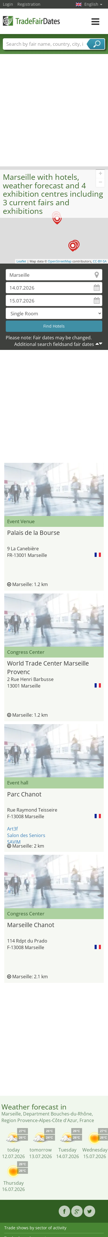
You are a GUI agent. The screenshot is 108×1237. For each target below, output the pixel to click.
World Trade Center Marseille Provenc (48, 666)
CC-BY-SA (100, 261)
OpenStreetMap (60, 261)
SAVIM (14, 842)
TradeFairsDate (31, 20)
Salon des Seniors (26, 835)
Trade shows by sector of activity (35, 1227)
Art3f (12, 829)
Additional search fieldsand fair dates (54, 344)
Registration (28, 4)
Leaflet (21, 261)
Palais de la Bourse (33, 533)
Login (8, 4)
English (93, 4)
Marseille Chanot (30, 925)
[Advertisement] (53, 110)
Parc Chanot (24, 794)
